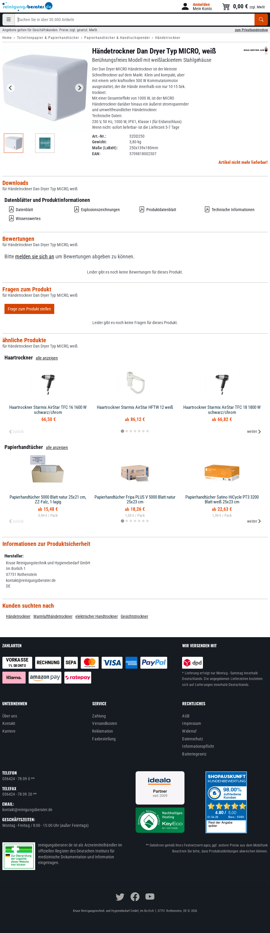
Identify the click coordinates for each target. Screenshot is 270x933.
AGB (185, 716)
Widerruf (189, 731)
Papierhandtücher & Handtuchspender (117, 38)
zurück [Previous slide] (16, 431)
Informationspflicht (198, 746)
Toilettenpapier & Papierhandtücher (48, 38)
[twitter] (120, 897)
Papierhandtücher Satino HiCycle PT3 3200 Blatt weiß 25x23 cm (222, 499)
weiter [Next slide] (254, 431)
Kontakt (8, 723)
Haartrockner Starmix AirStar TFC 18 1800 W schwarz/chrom (221, 410)
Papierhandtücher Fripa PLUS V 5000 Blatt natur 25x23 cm (135, 499)
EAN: (96, 153)
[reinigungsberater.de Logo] (27, 6)
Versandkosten (104, 723)
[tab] (122, 431)
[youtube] (150, 897)
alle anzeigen (47, 358)
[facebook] (135, 897)
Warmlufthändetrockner (52, 616)
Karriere (9, 731)
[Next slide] (79, 88)
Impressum (191, 723)
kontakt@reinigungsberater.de (27, 809)
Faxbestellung (104, 738)
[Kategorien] (8, 20)
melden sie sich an (34, 257)
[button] (196, 6)
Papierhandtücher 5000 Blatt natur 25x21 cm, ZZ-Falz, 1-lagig (48, 499)
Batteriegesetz (194, 754)
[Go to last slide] (11, 88)
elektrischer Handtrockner (96, 616)
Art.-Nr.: (99, 136)
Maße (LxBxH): (105, 147)
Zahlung (99, 716)
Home (7, 38)
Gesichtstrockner (134, 616)
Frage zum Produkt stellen (29, 309)
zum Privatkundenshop (251, 30)
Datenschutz (192, 738)
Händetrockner (168, 38)
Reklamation (102, 731)
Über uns (9, 716)
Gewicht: (99, 141)
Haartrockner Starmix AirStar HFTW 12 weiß (135, 407)
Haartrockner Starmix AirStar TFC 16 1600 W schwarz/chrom (47, 410)
